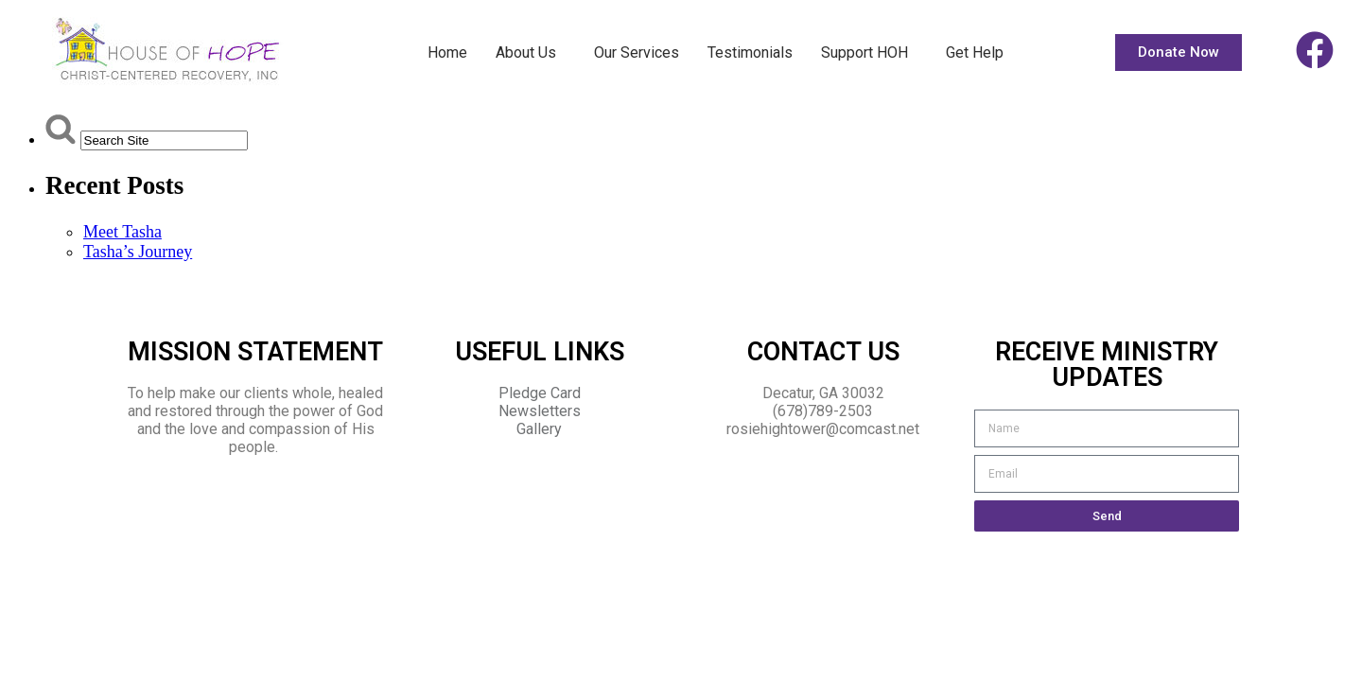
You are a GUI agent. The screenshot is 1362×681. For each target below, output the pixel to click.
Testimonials (750, 52)
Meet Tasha (122, 231)
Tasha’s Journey (137, 251)
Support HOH (869, 53)
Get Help (975, 52)
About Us (531, 53)
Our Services (636, 52)
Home (447, 52)
